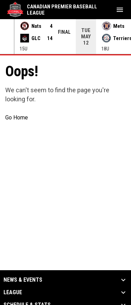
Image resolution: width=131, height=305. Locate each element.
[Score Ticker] (65, 36)
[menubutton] (120, 10)
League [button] (12, 292)
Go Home (16, 117)
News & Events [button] (22, 280)
